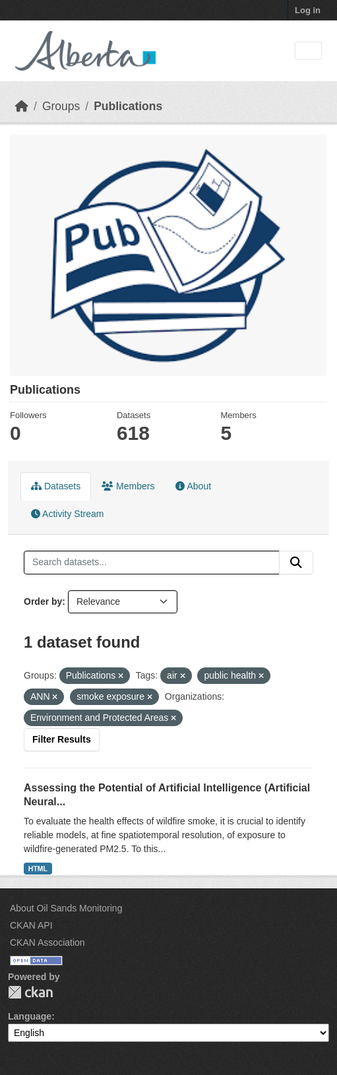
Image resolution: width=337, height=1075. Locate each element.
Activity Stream (67, 513)
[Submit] (296, 562)
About (193, 486)
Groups (61, 106)
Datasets (55, 486)
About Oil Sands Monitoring (66, 908)
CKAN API (31, 925)
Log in (308, 10)
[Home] (21, 106)
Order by (43, 601)
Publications (128, 106)
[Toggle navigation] (308, 51)
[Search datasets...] (152, 562)
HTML (37, 869)
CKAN (30, 992)
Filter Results (61, 739)
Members (128, 486)
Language (29, 1016)
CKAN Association (47, 942)
